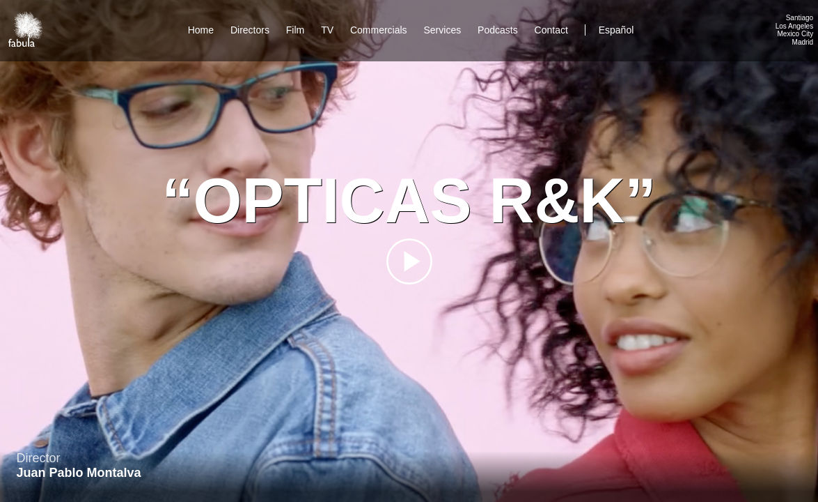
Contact (553, 30)
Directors (249, 30)
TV (327, 30)
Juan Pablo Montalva (79, 473)
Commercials (378, 30)
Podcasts (498, 30)
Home (201, 30)
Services (443, 30)
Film (295, 30)
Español (616, 30)
